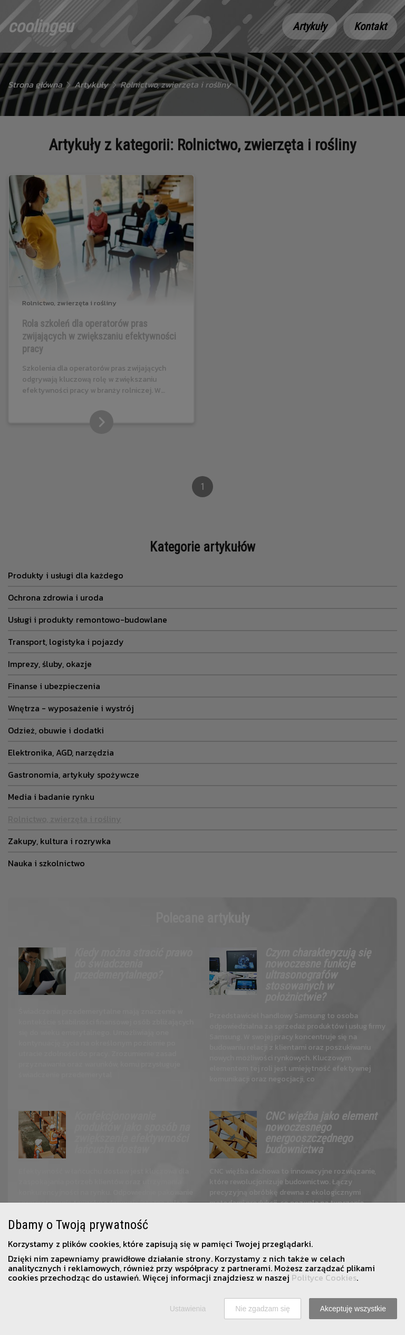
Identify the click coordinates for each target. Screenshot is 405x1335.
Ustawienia (188, 1308)
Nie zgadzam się (262, 1308)
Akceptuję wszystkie (353, 1308)
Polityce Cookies (324, 1277)
